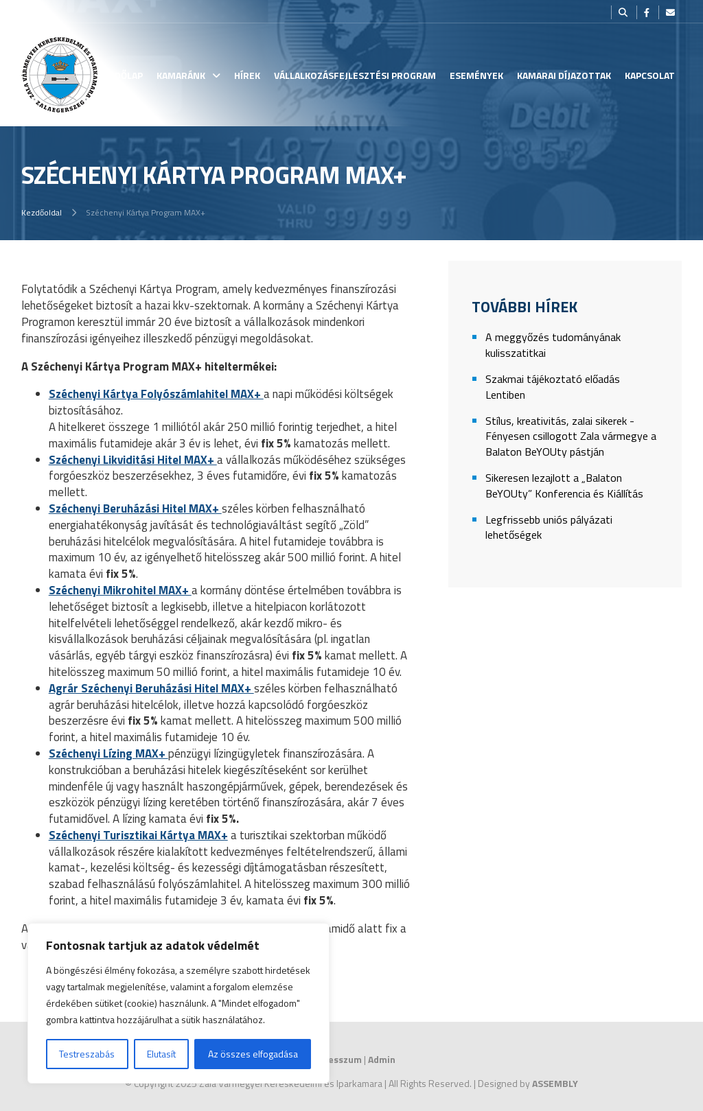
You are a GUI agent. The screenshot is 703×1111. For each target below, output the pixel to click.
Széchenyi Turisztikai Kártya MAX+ (138, 835)
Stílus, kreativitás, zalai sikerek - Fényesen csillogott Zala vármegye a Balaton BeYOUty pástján (570, 436)
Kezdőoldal (41, 212)
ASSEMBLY (555, 1083)
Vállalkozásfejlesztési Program (355, 75)
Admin (381, 1059)
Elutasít (161, 1053)
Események (476, 75)
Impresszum (335, 1059)
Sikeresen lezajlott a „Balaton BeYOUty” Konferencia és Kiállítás (564, 485)
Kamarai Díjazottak (564, 75)
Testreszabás (87, 1053)
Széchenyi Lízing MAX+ (108, 753)
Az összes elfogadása (253, 1053)
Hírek (247, 75)
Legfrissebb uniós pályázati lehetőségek (548, 527)
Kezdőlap (120, 75)
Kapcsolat (650, 75)
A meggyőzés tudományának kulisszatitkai (553, 344)
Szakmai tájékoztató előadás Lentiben (552, 386)
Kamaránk (181, 75)
